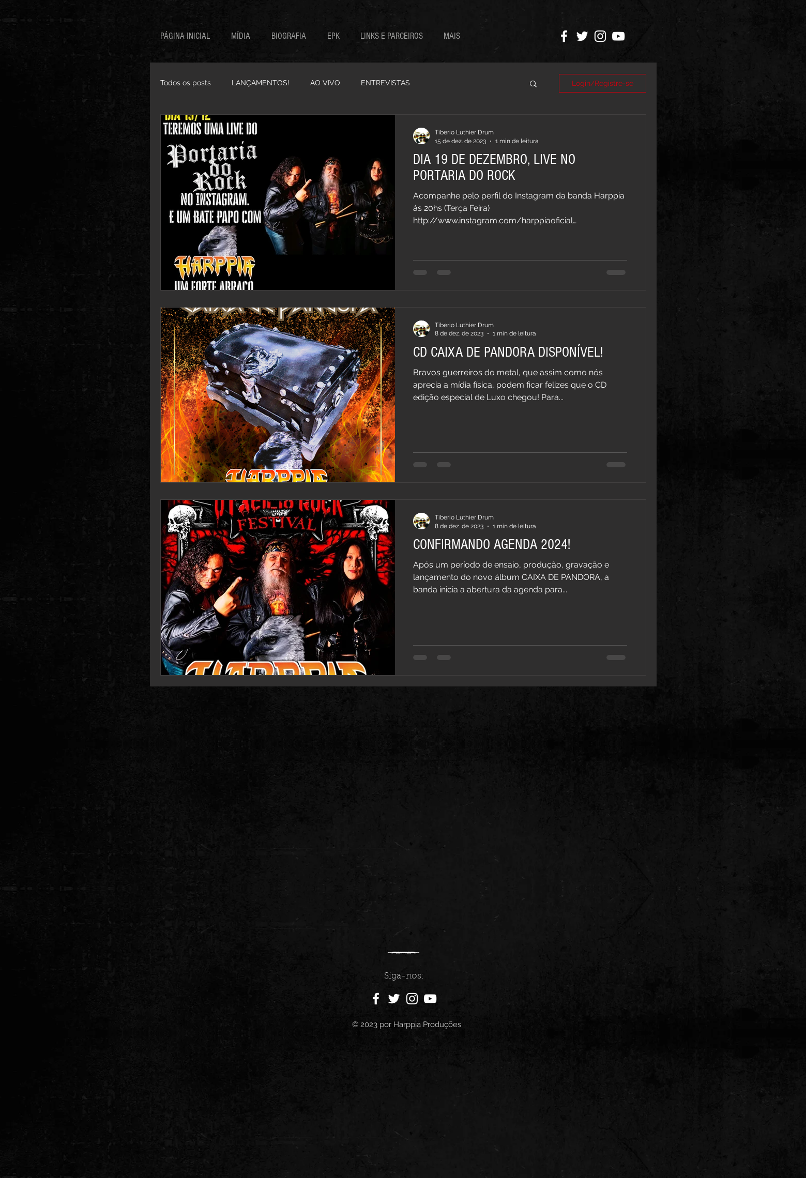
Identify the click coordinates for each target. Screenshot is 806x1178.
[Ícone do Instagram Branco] (600, 36)
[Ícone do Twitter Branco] (582, 36)
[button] (533, 84)
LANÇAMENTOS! (261, 83)
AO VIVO (325, 83)
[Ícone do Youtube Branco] (618, 36)
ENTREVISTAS (385, 83)
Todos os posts (185, 83)
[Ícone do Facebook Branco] (564, 36)
